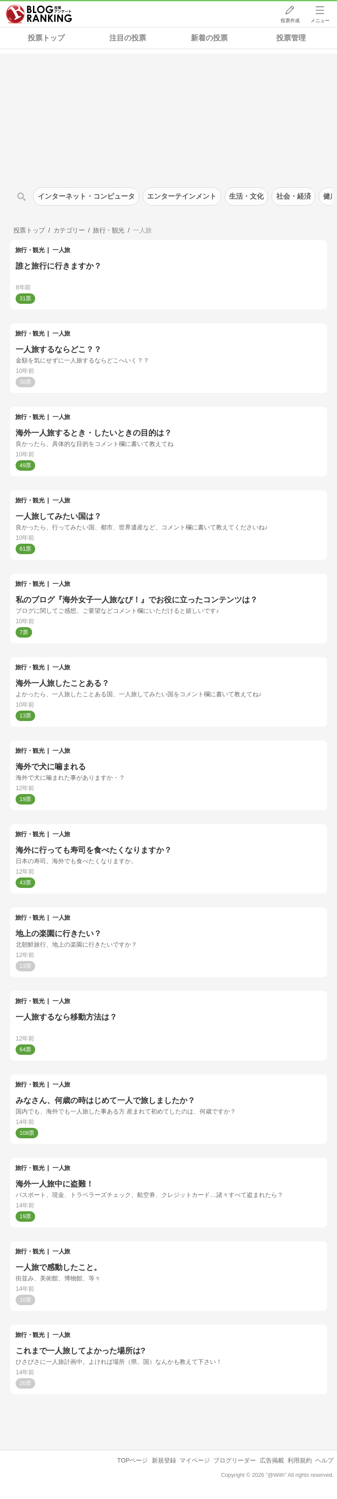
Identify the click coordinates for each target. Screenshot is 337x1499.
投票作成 (290, 20)
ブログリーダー (234, 1460)
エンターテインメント (181, 196)
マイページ (195, 1460)
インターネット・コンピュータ (86, 196)
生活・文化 (246, 196)
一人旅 (61, 249)
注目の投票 (127, 38)
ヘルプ (324, 1460)
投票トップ (46, 38)
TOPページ (132, 1460)
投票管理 (291, 38)
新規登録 (164, 1460)
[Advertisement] (168, 114)
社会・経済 (293, 196)
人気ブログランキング (39, 14)
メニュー (320, 20)
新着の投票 (209, 38)
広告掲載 (272, 1460)
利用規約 (300, 1460)
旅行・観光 (30, 249)
